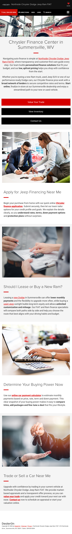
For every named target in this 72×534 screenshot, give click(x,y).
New (33, 12)
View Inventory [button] (36, 111)
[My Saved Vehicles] (68, 5)
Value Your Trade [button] (36, 102)
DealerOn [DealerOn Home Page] (17, 526)
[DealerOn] (8, 523)
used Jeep (9, 304)
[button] (9, 12)
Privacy (30, 526)
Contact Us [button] (36, 121)
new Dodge (19, 297)
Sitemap (24, 526)
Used (39, 12)
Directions (23, 12)
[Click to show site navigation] (68, 12)
